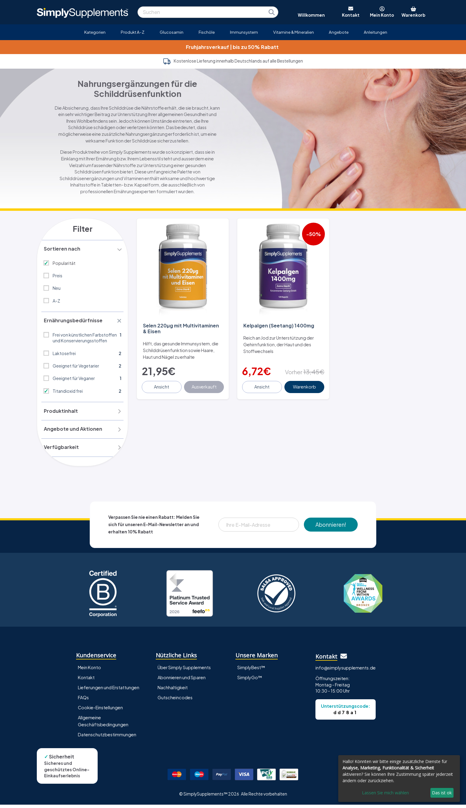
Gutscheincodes (175, 701)
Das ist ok (442, 793)
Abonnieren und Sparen (182, 680)
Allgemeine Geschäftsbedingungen (103, 724)
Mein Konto (89, 670)
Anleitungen (375, 32)
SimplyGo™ (249, 680)
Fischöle (207, 32)
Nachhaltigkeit (173, 690)
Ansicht (162, 384)
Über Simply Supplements (184, 670)
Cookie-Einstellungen (100, 711)
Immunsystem (244, 32)
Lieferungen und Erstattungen (108, 690)
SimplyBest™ (251, 670)
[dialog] (399, 778)
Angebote (339, 32)
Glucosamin (171, 32)
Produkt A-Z (132, 32)
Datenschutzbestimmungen (107, 738)
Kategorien (95, 32)
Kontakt (86, 680)
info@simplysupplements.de (345, 671)
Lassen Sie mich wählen (385, 793)
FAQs (83, 701)
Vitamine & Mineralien (293, 32)
